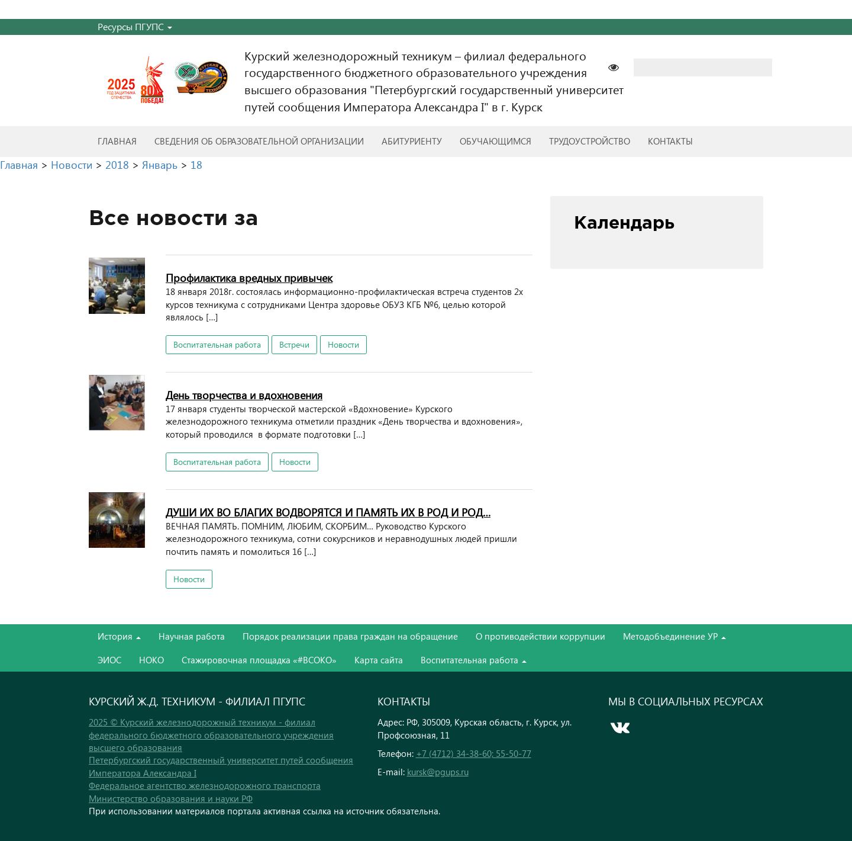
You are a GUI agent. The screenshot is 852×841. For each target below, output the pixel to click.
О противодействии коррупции (540, 636)
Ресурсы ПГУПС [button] (135, 26)
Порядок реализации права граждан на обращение (350, 636)
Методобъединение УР (674, 636)
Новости (343, 344)
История (119, 636)
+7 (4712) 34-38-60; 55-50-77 (473, 753)
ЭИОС (109, 660)
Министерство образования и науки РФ (171, 798)
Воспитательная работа (217, 344)
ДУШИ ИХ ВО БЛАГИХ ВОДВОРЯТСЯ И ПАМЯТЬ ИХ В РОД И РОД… (328, 512)
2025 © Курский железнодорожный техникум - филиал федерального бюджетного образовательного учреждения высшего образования (211, 734)
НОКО (151, 660)
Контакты (670, 141)
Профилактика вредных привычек (249, 277)
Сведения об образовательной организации (259, 141)
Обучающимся (495, 141)
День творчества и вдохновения (244, 394)
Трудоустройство (589, 141)
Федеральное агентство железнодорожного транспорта (205, 785)
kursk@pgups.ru (438, 772)
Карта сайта (378, 660)
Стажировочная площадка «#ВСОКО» (259, 660)
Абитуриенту (412, 141)
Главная (117, 141)
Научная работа (192, 636)
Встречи (294, 344)
